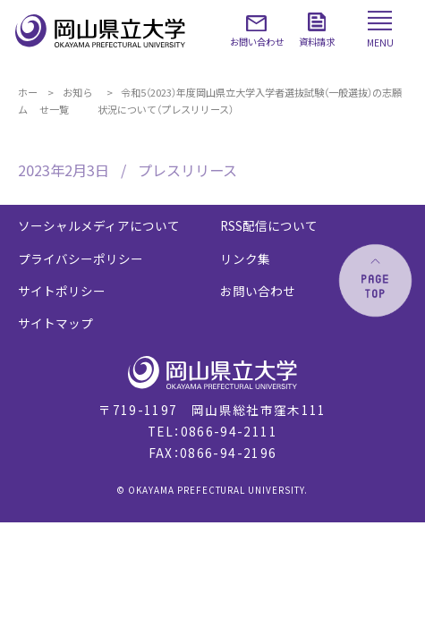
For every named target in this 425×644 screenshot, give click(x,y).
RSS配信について (269, 225)
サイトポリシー (62, 291)
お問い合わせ (257, 291)
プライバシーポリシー (80, 258)
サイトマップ (55, 323)
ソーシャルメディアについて (99, 225)
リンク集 (245, 258)
